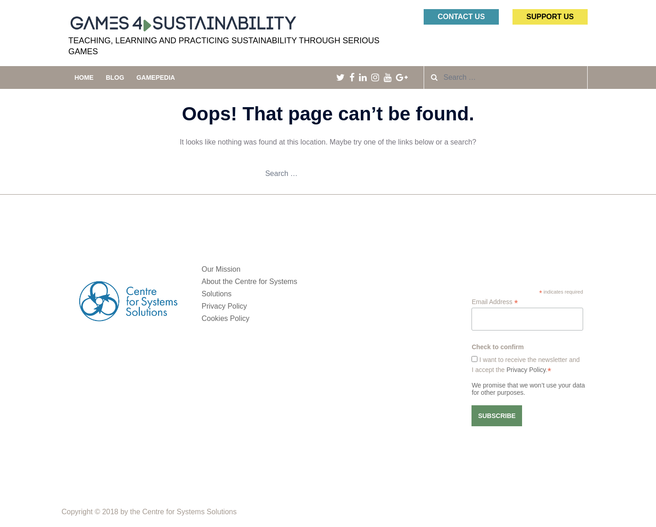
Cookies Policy (226, 318)
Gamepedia (155, 77)
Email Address (495, 302)
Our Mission (221, 269)
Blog (115, 77)
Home (83, 77)
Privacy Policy (224, 306)
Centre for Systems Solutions (189, 512)
